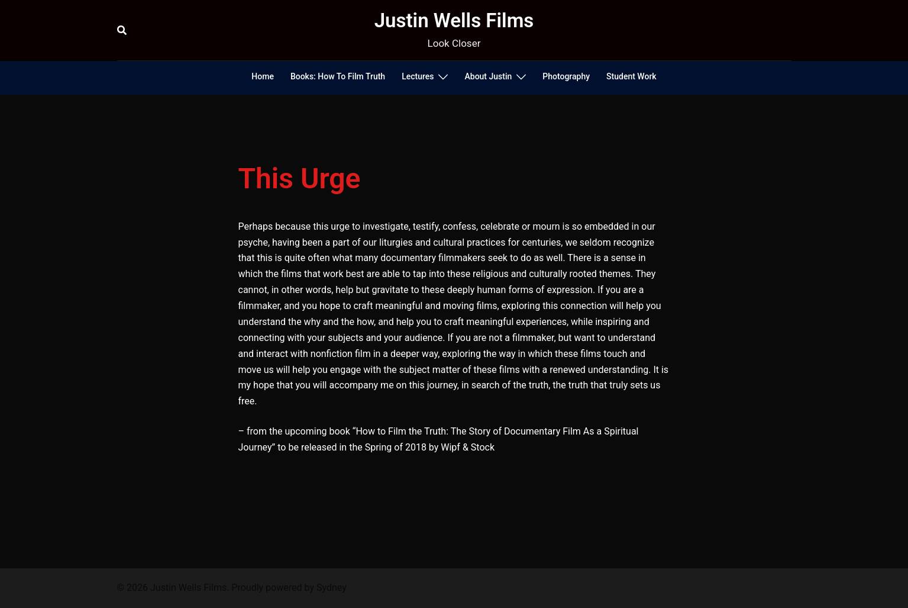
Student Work (631, 76)
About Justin (488, 76)
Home (262, 76)
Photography (566, 76)
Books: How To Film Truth (337, 76)
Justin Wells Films (454, 20)
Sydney (331, 587)
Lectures (418, 76)
